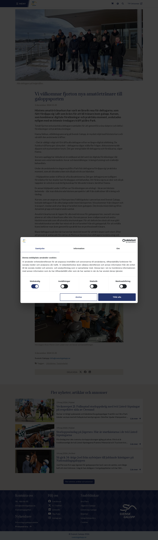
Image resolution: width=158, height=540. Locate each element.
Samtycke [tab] (40, 248)
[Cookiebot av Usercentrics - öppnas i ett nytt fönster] (124, 241)
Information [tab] (79, 248)
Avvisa (78, 297)
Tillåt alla (117, 297)
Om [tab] (118, 248)
